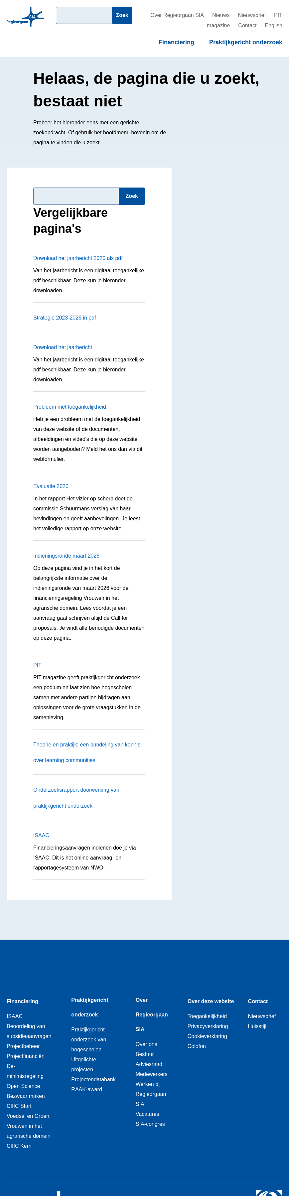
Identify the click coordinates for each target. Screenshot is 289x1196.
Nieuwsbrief (252, 15)
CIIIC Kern (19, 1146)
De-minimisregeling (25, 1071)
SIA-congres (150, 1124)
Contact (247, 25)
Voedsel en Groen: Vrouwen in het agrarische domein (29, 1126)
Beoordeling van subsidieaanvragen (29, 1031)
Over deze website (211, 1001)
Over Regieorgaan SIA (177, 15)
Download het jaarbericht (62, 347)
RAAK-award (86, 1089)
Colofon (197, 1046)
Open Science (23, 1086)
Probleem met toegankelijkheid (69, 407)
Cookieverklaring (207, 1036)
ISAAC (41, 835)
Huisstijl (257, 1026)
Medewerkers (152, 1074)
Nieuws (220, 15)
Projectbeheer (23, 1046)
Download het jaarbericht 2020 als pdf (78, 258)
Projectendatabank (93, 1079)
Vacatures (147, 1114)
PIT (37, 665)
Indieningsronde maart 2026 (66, 556)
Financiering (176, 42)
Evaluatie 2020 (51, 486)
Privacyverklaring (208, 1026)
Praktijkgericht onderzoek (245, 42)
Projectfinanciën (26, 1056)
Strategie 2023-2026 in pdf (64, 318)
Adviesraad (149, 1064)
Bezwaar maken (26, 1096)
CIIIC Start (19, 1106)
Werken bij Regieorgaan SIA (151, 1094)
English (273, 25)
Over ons (146, 1044)
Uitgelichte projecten (83, 1064)
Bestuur (145, 1054)
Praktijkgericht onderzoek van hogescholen (88, 1039)
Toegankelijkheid (207, 1016)
